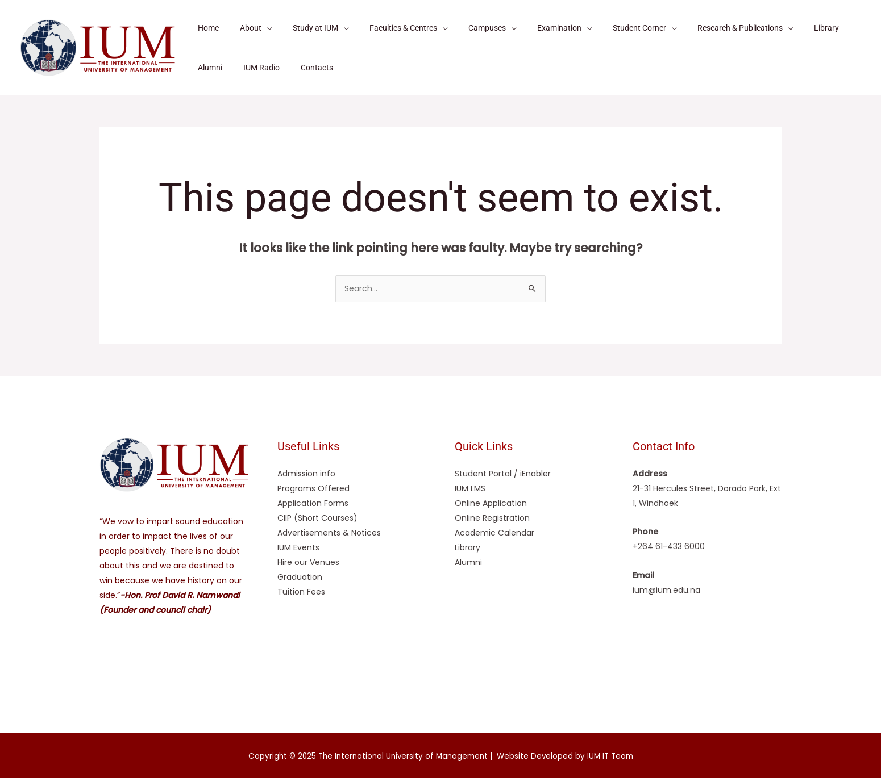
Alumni (468, 562)
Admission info (306, 473)
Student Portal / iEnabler (503, 473)
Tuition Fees (301, 591)
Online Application (491, 503)
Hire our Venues (308, 562)
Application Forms (312, 503)
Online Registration (492, 518)
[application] (259, 27)
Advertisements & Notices (329, 532)
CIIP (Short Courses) (317, 518)
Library (467, 547)
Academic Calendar (494, 532)
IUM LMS (470, 488)
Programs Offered (313, 488)
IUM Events (298, 547)
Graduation (299, 577)
